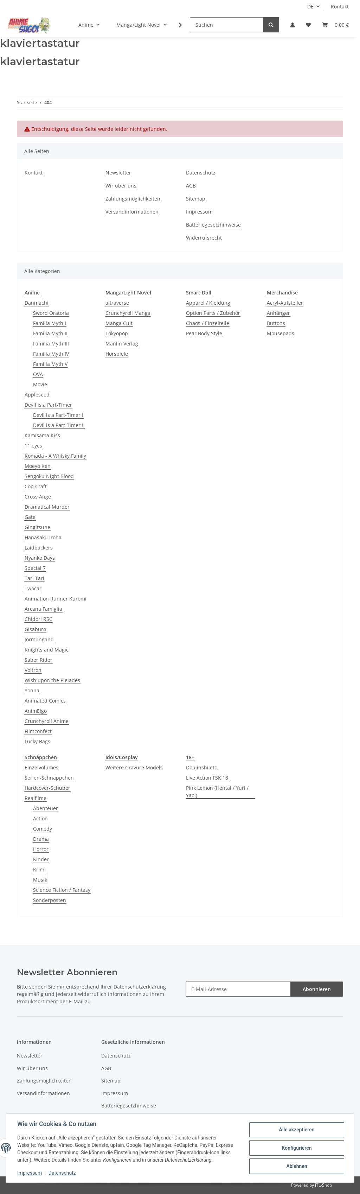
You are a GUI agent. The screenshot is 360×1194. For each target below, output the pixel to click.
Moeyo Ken (38, 466)
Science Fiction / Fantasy (61, 890)
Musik (40, 879)
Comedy (42, 828)
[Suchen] (226, 24)
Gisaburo (35, 629)
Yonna (32, 690)
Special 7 (35, 568)
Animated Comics (45, 700)
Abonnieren (317, 989)
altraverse (117, 302)
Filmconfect (38, 731)
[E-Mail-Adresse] (238, 989)
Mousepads (280, 333)
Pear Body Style (204, 333)
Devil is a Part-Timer (48, 404)
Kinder (41, 859)
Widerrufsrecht (204, 237)
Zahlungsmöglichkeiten (132, 198)
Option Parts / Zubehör (213, 313)
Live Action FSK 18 (207, 777)
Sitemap (195, 198)
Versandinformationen (132, 211)
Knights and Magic (47, 649)
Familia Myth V (50, 364)
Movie (40, 384)
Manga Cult (119, 323)
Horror (41, 849)
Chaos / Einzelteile (207, 323)
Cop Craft (36, 486)
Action (40, 818)
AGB (191, 185)
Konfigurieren (296, 1148)
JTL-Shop (323, 1185)
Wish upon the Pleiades (52, 680)
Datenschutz (62, 1173)
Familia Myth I (49, 323)
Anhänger (278, 313)
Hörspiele (116, 353)
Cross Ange (38, 496)
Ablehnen (296, 1166)
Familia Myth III (51, 343)
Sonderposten (49, 900)
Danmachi (37, 302)
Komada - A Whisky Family (55, 455)
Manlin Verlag (121, 343)
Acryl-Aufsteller (285, 302)
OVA (38, 374)
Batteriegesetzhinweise (213, 224)
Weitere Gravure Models (134, 767)
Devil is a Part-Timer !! (59, 425)
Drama (41, 839)
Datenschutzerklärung (140, 986)
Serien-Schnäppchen (49, 777)
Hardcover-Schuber (47, 788)
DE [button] (310, 6)
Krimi (39, 869)
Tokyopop (116, 333)
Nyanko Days (40, 557)
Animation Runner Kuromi (55, 598)
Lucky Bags (37, 741)
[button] (292, 25)
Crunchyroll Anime (47, 721)
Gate (30, 517)
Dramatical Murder (47, 506)
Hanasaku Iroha (43, 537)
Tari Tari (34, 578)
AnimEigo (36, 710)
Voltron (33, 670)
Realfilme (35, 798)
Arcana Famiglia (43, 608)
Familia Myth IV (51, 353)
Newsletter (118, 172)
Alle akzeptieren (296, 1129)
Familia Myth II (50, 333)
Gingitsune (37, 527)
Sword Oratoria (51, 313)
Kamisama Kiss (42, 435)
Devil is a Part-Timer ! (58, 415)
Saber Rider (38, 659)
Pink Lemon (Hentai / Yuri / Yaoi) (217, 792)
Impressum (29, 1173)
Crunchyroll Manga (127, 313)
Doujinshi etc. (202, 767)
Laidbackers (39, 547)
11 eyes (33, 445)
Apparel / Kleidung (208, 302)
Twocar (33, 588)
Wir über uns (120, 185)
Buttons (276, 323)
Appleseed (37, 394)
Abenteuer (45, 808)
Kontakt (340, 6)
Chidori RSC (38, 619)
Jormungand (39, 639)
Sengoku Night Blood (49, 476)
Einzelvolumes (41, 767)
